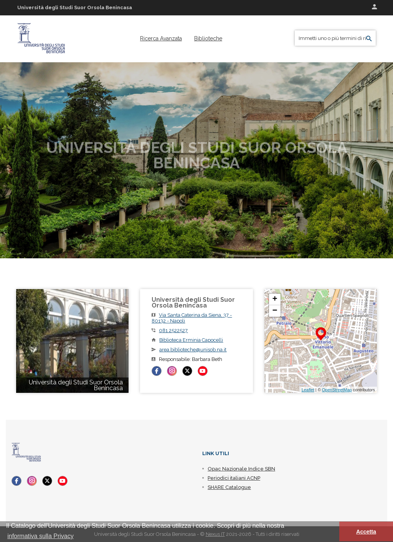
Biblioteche (208, 38)
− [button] (274, 311)
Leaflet (308, 389)
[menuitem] (161, 38)
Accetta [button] (366, 532)
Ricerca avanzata (161, 38)
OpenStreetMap (337, 389)
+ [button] (274, 299)
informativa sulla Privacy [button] (40, 536)
